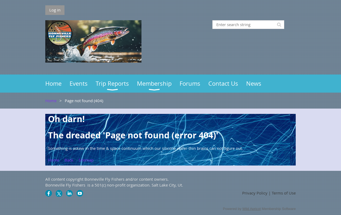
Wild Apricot (251, 209)
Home (50, 100)
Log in (54, 10)
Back (68, 160)
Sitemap (86, 160)
